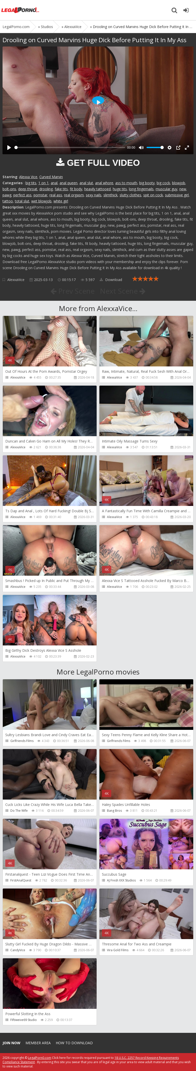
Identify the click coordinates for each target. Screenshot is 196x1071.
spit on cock (153, 195)
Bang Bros (114, 810)
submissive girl (177, 195)
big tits (30, 182)
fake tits (61, 189)
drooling (46, 189)
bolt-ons (9, 189)
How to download (74, 1042)
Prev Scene (72, 291)
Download (111, 279)
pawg (7, 195)
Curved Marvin (51, 176)
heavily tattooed (97, 189)
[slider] (69, 147)
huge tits (120, 189)
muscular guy (166, 189)
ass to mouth (126, 182)
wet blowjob (41, 201)
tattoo (8, 201)
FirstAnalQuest (20, 880)
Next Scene (123, 291)
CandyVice (17, 950)
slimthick (110, 195)
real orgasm (74, 195)
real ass (55, 195)
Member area (38, 1042)
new (182, 189)
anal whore (104, 182)
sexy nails (93, 195)
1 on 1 (43, 182)
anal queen (68, 182)
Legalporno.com (20, 10)
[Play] (9, 148)
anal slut (86, 182)
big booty (147, 182)
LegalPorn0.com (39, 1058)
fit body (76, 189)
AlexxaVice (15, 279)
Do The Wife (19, 810)
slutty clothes (130, 195)
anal (54, 182)
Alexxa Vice (28, 176)
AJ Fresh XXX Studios (121, 880)
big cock (163, 182)
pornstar (40, 195)
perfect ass (22, 195)
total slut (22, 201)
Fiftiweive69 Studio (23, 1020)
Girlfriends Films (22, 741)
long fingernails (141, 189)
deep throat (27, 189)
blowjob (178, 182)
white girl (60, 201)
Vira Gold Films (117, 950)
